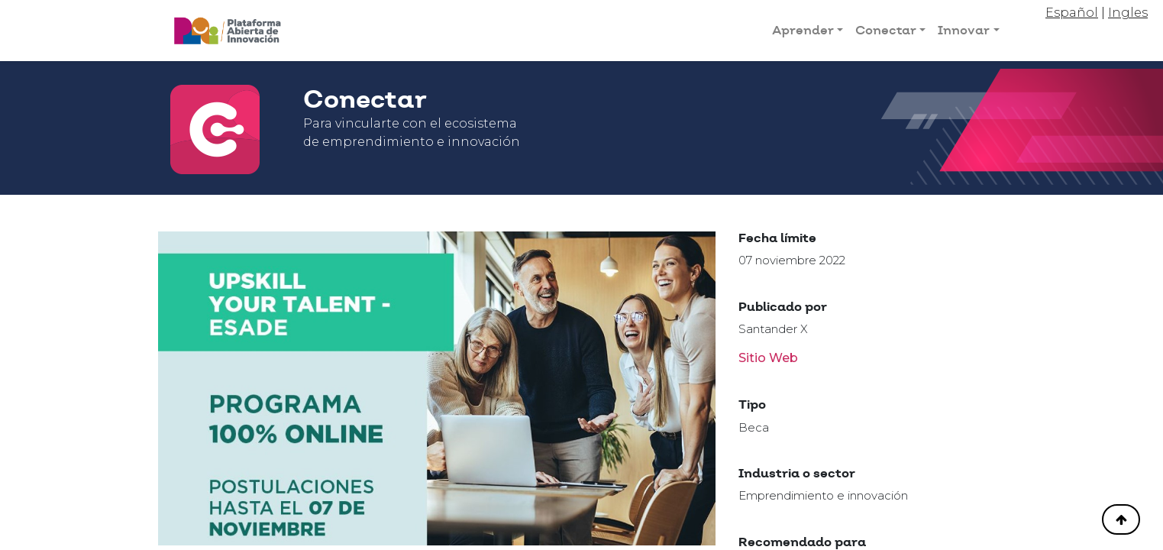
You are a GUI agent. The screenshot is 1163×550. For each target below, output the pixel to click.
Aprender (803, 30)
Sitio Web (768, 358)
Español (1071, 12)
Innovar (964, 30)
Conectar (885, 30)
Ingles (1128, 12)
